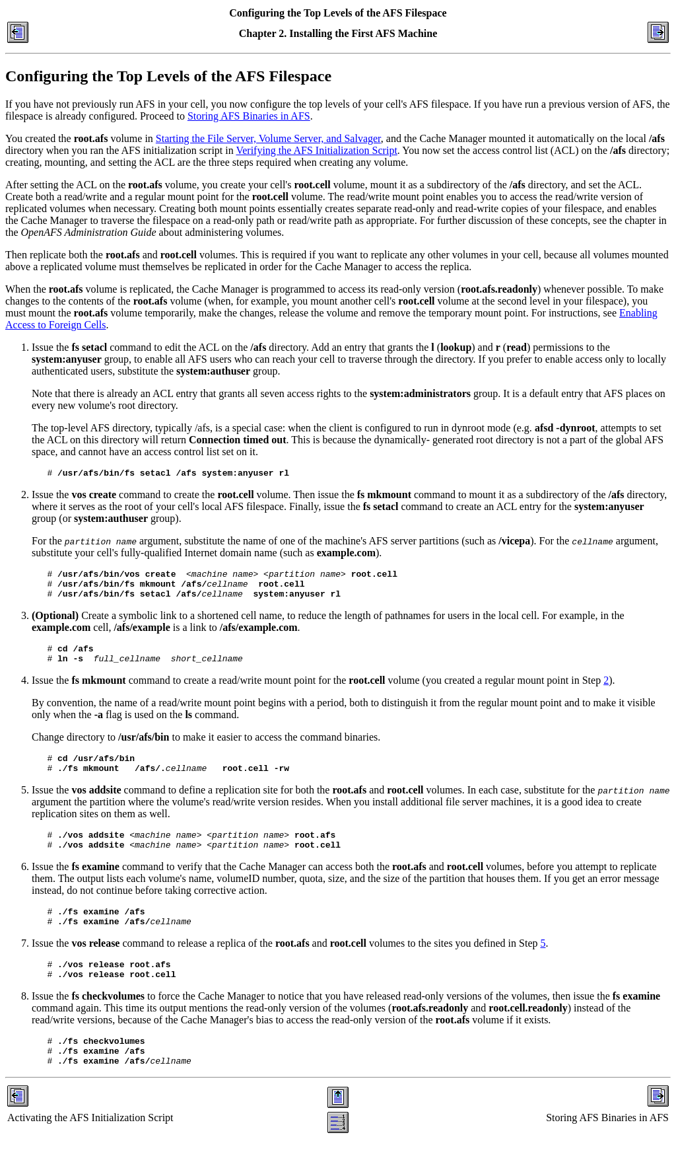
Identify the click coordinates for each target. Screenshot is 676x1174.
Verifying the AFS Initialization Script (316, 150)
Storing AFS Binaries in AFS (248, 116)
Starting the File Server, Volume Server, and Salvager (268, 138)
